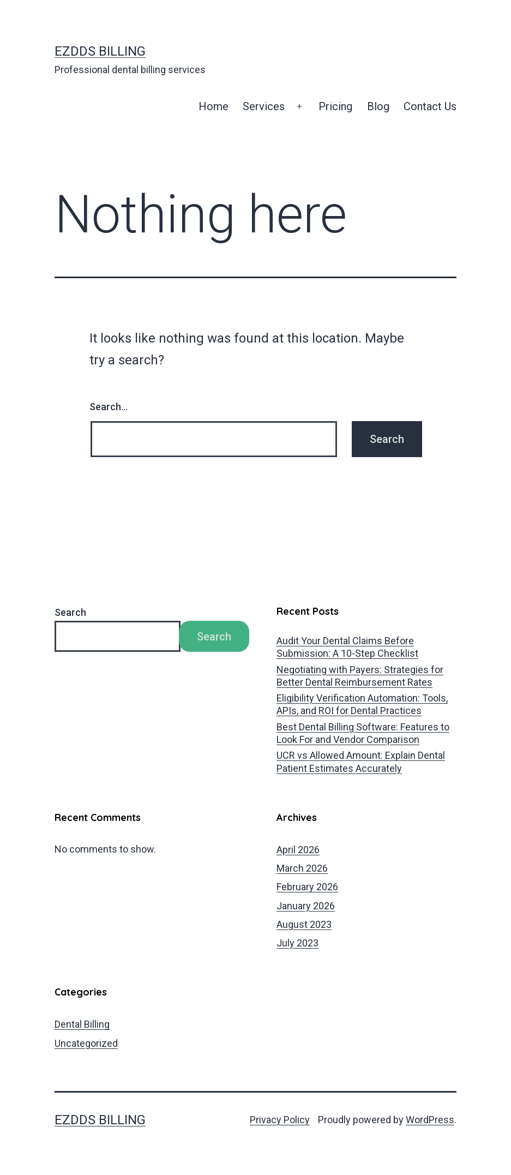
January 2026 (305, 906)
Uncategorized (86, 1043)
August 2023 (304, 924)
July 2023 (297, 943)
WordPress (430, 1119)
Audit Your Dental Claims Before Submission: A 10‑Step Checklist (347, 647)
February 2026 (307, 886)
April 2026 (298, 849)
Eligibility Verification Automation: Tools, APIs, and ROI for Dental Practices (362, 704)
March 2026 (302, 868)
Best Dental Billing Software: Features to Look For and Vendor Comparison (362, 733)
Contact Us (430, 106)
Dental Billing (82, 1024)
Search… (108, 406)
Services (264, 106)
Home (214, 106)
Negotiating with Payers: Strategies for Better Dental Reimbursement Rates (359, 676)
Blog (378, 106)
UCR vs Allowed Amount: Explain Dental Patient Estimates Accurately (360, 762)
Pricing (335, 106)
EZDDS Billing (100, 51)
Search (70, 612)
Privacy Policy (280, 1119)
